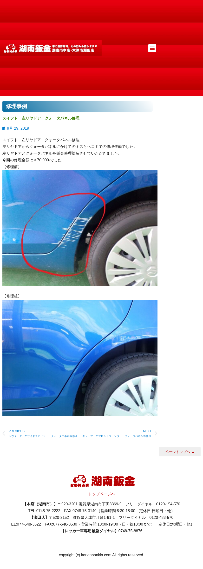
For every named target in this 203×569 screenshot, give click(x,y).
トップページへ (101, 494)
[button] (152, 48)
